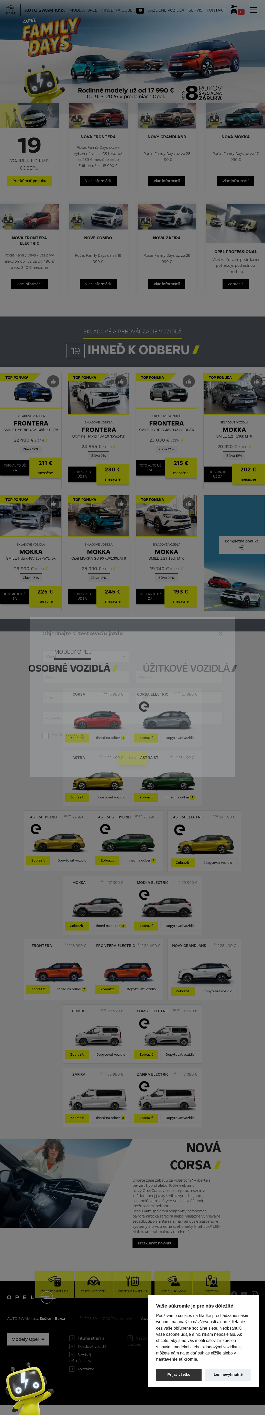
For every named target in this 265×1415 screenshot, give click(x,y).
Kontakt (216, 10)
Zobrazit (182, 869)
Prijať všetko (178, 1374)
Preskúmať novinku (155, 1250)
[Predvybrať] (53, 388)
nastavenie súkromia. (177, 1359)
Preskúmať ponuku (32, 183)
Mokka (234, 436)
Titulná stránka (91, 1345)
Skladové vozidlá (92, 1353)
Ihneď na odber (123, 10)
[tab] (190, 673)
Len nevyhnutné (228, 1374)
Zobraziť (232, 290)
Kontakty (86, 1376)
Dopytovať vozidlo (180, 745)
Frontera (31, 430)
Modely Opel (84, 10)
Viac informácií (99, 183)
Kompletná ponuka (242, 552)
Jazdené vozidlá (167, 10)
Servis (196, 10)
